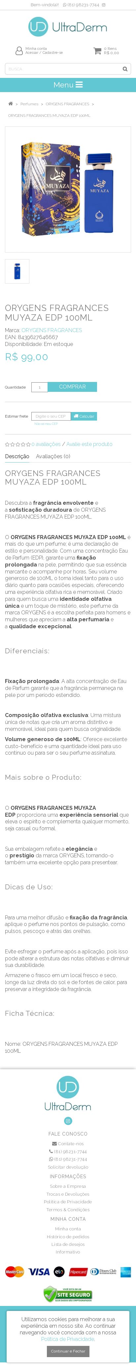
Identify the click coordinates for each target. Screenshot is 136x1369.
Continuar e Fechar (68, 1351)
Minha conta (68, 1228)
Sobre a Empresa (68, 1186)
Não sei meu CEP (46, 424)
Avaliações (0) (53, 456)
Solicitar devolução (68, 1167)
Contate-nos (68, 1143)
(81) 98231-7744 (81, 4)
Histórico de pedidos (68, 1236)
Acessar (31, 53)
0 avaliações (46, 444)
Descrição (17, 456)
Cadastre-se (53, 53)
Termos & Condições (68, 1209)
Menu (68, 84)
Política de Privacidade (68, 1201)
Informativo (68, 1251)
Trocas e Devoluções (68, 1194)
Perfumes (29, 104)
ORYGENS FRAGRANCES (67, 104)
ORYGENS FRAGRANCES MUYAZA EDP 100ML (49, 115)
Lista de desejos (68, 1244)
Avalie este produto (89, 444)
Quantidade (15, 387)
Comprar (72, 387)
